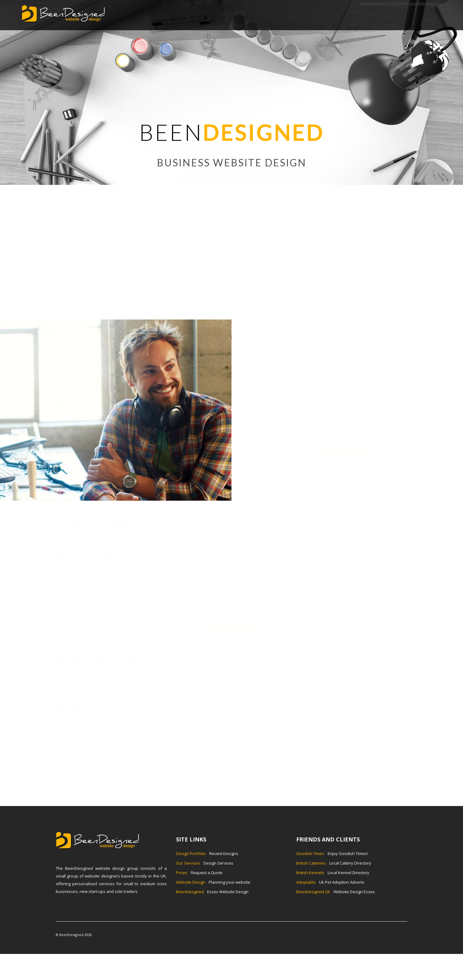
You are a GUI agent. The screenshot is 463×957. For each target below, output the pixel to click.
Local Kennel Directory (332, 872)
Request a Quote (343, 451)
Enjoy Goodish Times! (332, 853)
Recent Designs (207, 853)
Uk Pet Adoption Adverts (330, 882)
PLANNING (415, 4)
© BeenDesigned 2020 (74, 934)
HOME (365, 4)
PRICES (434, 4)
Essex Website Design (212, 891)
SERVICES (381, 4)
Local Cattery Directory (333, 863)
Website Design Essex (335, 891)
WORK (397, 4)
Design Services (204, 863)
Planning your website (213, 882)
